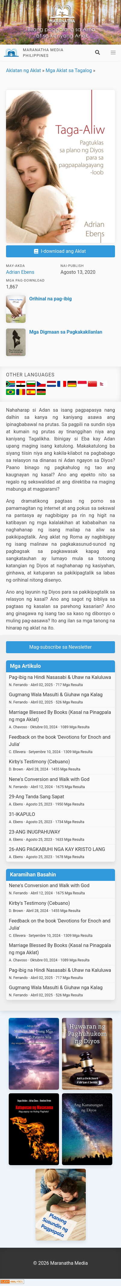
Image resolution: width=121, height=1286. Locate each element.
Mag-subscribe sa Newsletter (60, 647)
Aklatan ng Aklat (23, 70)
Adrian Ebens (20, 272)
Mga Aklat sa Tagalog (68, 70)
